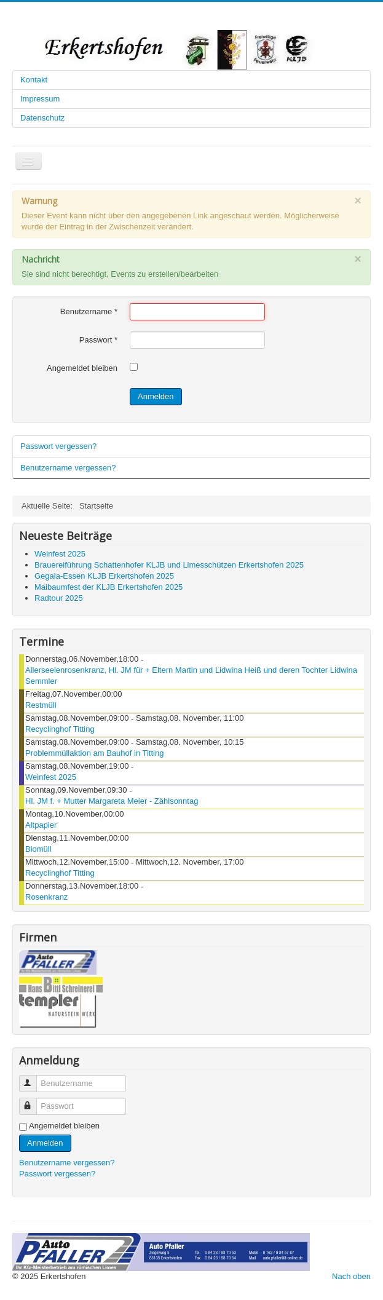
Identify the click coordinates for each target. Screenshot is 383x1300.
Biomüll (38, 849)
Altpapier (41, 825)
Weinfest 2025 (50, 777)
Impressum (40, 98)
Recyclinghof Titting (60, 729)
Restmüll (41, 705)
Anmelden (156, 396)
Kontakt (33, 79)
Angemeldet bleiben (82, 368)
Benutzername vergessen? (68, 467)
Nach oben (351, 1276)
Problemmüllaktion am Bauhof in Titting (94, 753)
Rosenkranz (46, 897)
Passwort (98, 339)
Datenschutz (42, 117)
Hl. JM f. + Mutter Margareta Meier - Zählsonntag (111, 801)
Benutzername (88, 311)
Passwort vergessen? (58, 446)
